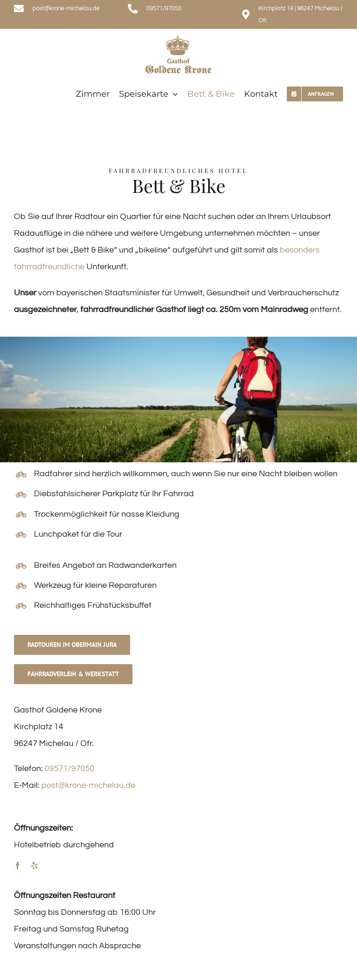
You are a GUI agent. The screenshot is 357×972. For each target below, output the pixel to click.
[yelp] (34, 865)
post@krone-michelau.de (88, 785)
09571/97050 (69, 768)
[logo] (178, 37)
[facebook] (17, 865)
